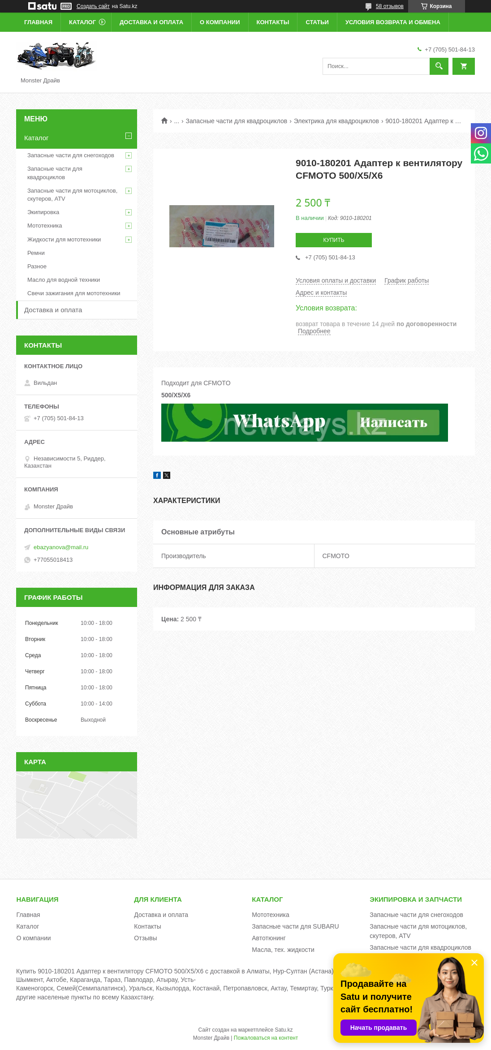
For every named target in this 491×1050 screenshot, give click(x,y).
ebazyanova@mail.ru (61, 547)
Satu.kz (284, 1030)
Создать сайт (93, 6)
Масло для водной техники (63, 279)
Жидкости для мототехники (64, 239)
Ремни (36, 253)
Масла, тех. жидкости (283, 949)
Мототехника (44, 225)
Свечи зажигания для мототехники (74, 293)
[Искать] (439, 66)
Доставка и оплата (151, 22)
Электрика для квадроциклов (336, 121)
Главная (38, 22)
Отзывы (145, 938)
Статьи (317, 22)
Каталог (82, 22)
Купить (333, 240)
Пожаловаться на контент (266, 1038)
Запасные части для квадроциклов (237, 121)
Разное (37, 266)
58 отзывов (390, 6)
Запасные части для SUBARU (295, 926)
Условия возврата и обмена (392, 22)
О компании (220, 22)
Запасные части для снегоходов (70, 155)
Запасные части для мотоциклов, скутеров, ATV (72, 194)
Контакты (273, 22)
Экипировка (43, 212)
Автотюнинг (269, 938)
